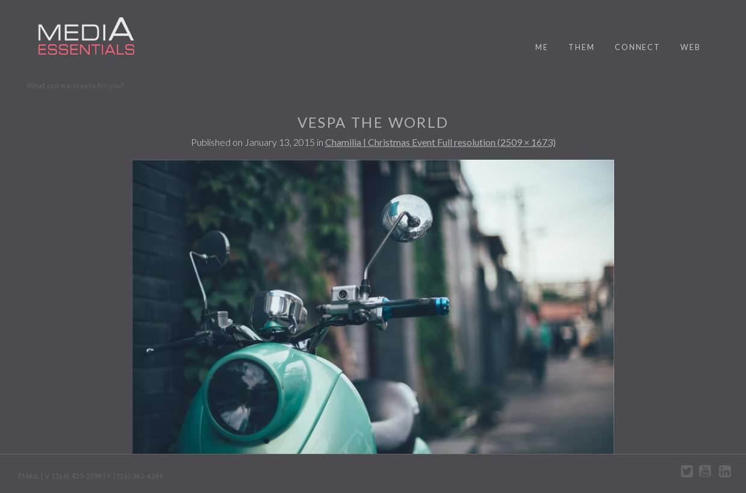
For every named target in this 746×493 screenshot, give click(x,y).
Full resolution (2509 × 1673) (496, 142)
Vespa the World (373, 122)
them (581, 47)
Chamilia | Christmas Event (381, 142)
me (542, 47)
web (690, 47)
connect (638, 47)
